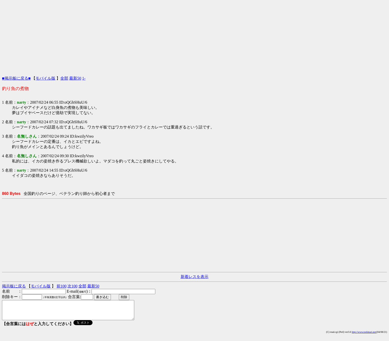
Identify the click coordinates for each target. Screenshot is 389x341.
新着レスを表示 (194, 277)
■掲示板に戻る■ (16, 78)
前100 (61, 286)
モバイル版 (45, 78)
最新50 (75, 78)
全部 (64, 78)
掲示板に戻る (14, 286)
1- (83, 78)
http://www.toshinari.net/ (364, 335)
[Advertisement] (194, 36)
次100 (72, 286)
